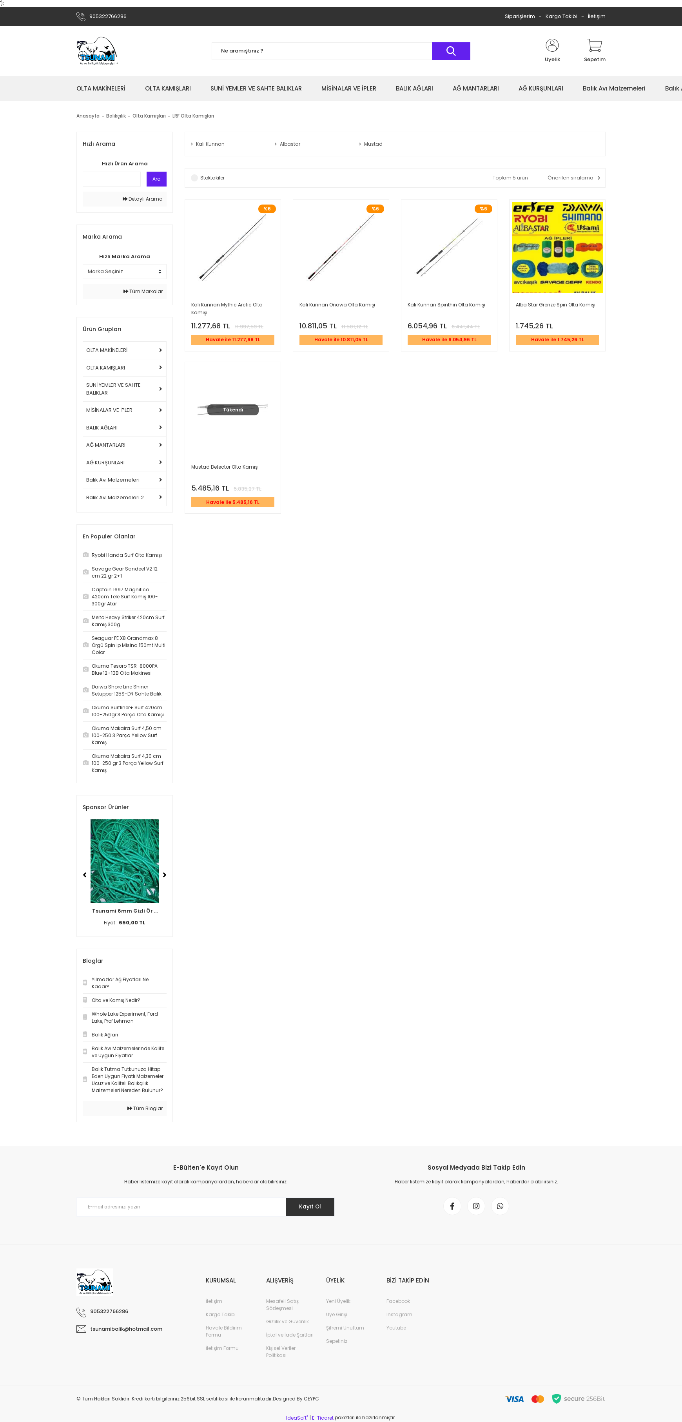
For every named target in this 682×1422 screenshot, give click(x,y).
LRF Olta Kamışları (193, 116)
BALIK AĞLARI (102, 427)
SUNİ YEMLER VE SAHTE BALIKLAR (113, 389)
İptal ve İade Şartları (290, 1336)
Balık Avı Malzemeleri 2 (115, 497)
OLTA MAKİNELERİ (106, 350)
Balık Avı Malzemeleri (113, 480)
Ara (156, 179)
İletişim (597, 16)
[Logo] (97, 51)
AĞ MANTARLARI (105, 445)
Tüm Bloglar (145, 1108)
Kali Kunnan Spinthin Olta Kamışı (446, 305)
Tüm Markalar (143, 291)
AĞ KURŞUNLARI (105, 462)
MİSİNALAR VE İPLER (109, 410)
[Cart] (595, 51)
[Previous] (85, 875)
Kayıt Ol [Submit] (309, 1207)
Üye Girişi (336, 1316)
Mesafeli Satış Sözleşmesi (282, 1306)
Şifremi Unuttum (345, 1329)
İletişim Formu (222, 1349)
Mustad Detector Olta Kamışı (225, 469)
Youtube (396, 1329)
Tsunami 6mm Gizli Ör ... (125, 911)
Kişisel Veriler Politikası (281, 1353)
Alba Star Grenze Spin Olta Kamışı (555, 305)
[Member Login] (552, 51)
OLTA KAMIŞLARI (105, 367)
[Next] (165, 875)
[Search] (341, 51)
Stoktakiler (212, 178)
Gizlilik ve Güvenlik (287, 1323)
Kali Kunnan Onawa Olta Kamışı (337, 305)
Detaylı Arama (143, 199)
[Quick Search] (112, 179)
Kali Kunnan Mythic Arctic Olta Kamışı (227, 309)
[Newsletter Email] (205, 1207)
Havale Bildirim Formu (224, 1333)
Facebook (398, 1302)
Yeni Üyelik (338, 1302)
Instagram (399, 1316)
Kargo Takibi (561, 16)
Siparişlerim (520, 16)
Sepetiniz (336, 1342)
